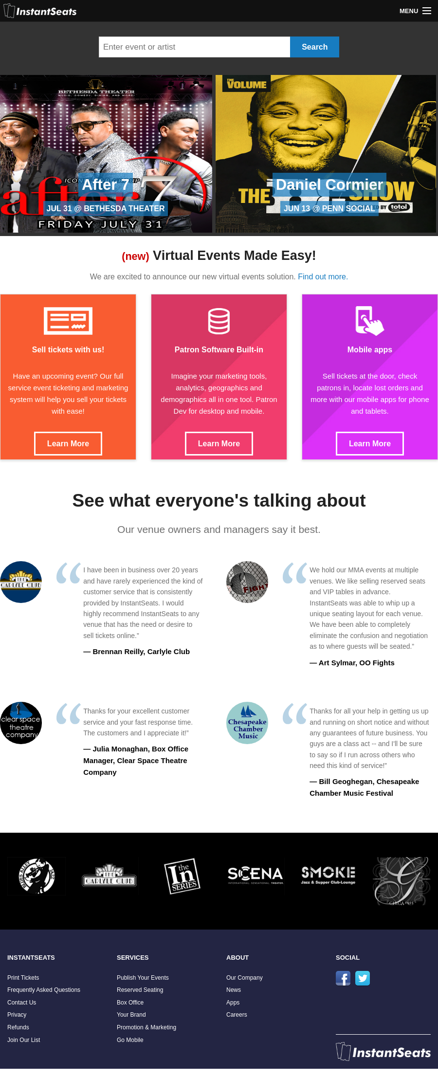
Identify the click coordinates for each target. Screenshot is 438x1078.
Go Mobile (130, 1040)
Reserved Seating (140, 990)
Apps (232, 1002)
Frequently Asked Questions (43, 990)
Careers (236, 1014)
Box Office (130, 1002)
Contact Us (21, 1002)
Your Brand (131, 1014)
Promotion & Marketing (146, 1027)
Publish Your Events (143, 977)
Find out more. (323, 277)
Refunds (18, 1027)
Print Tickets (23, 977)
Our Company (244, 977)
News (233, 990)
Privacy (16, 1014)
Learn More (68, 443)
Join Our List (23, 1040)
